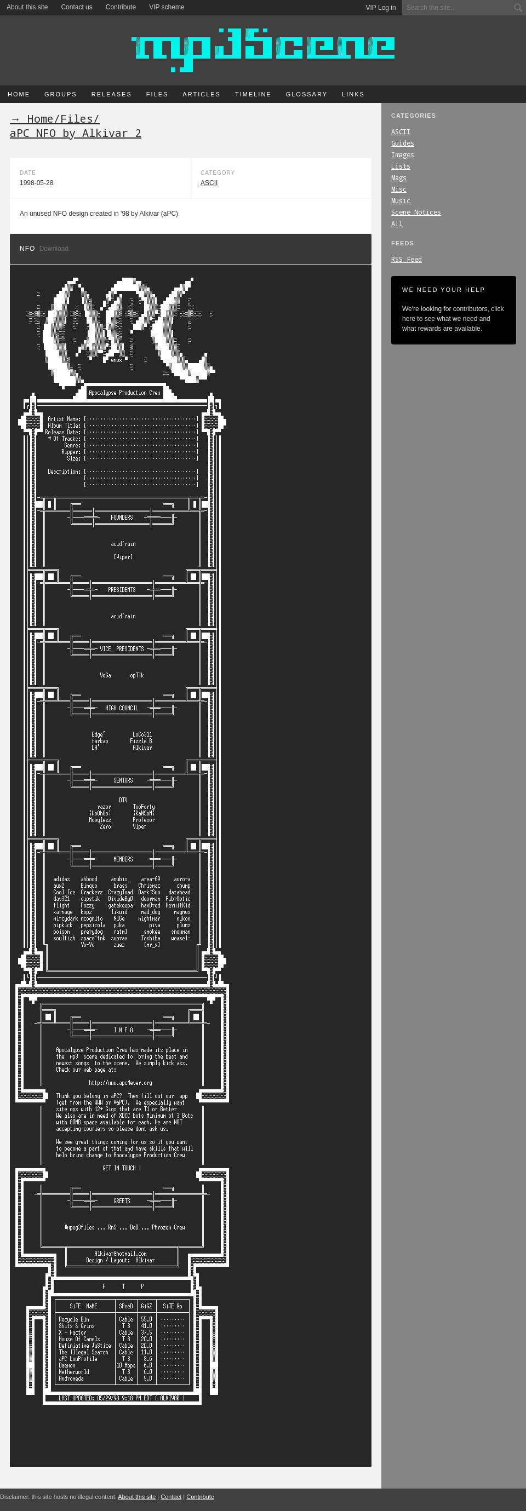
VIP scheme (166, 7)
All (397, 223)
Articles (201, 94)
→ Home (32, 118)
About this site (27, 7)
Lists (400, 166)
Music (400, 200)
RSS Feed (406, 259)
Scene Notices (416, 212)
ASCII (400, 131)
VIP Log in (381, 8)
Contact (171, 1496)
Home (19, 94)
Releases (112, 94)
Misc (399, 189)
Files (157, 94)
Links (353, 94)
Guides (402, 143)
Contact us (76, 7)
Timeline (253, 94)
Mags (399, 177)
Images (402, 154)
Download (53, 248)
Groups (60, 94)
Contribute (121, 7)
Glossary (307, 94)
